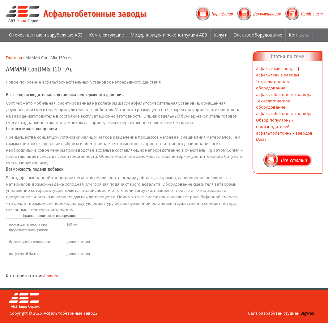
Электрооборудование (258, 35)
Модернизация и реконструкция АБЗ (168, 35)
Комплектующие (106, 35)
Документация (267, 14)
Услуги (221, 35)
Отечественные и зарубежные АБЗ (46, 35)
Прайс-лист (311, 14)
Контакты (299, 35)
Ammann (51, 275)
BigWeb (307, 313)
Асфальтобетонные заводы (94, 13)
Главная (14, 57)
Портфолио (222, 14)
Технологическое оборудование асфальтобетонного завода (283, 88)
